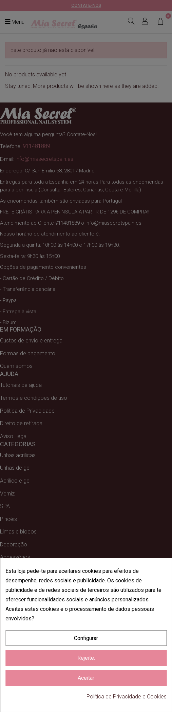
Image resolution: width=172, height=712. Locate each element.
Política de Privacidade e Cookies (127, 696)
